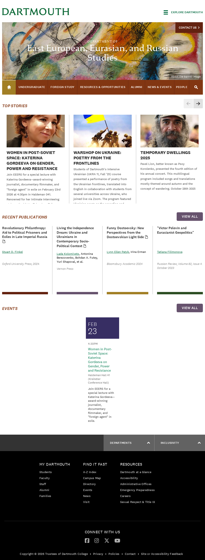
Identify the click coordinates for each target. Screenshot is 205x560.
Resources (131, 464)
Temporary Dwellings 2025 (165, 155)
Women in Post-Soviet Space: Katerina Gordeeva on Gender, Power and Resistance (32, 160)
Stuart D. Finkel (12, 252)
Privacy (98, 554)
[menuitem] (55, 481)
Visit (86, 502)
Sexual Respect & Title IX (137, 502)
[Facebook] (87, 540)
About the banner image (186, 76)
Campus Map (92, 478)
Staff (42, 484)
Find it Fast (95, 464)
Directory (89, 484)
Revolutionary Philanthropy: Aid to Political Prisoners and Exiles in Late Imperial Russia (24, 232)
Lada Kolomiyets (68, 254)
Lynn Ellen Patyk (118, 252)
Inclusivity (181, 443)
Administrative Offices (136, 484)
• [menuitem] (90, 554)
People (181, 87)
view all (190, 216)
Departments (130, 443)
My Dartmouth (54, 464)
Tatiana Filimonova (169, 252)
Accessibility (129, 478)
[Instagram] (96, 540)
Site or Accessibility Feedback (162, 554)
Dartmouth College (35, 11)
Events (87, 490)
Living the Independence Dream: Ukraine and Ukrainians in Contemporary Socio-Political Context (75, 237)
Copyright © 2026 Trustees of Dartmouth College (54, 554)
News (87, 496)
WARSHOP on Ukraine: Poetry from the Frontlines (97, 158)
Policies (113, 554)
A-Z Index (90, 472)
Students (45, 472)
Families (45, 496)
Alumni (44, 490)
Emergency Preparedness (137, 490)
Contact (130, 554)
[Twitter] (106, 540)
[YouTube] (117, 540)
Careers (125, 496)
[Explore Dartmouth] (183, 12)
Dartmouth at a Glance (135, 472)
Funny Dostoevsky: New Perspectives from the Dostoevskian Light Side (125, 232)
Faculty (44, 478)
